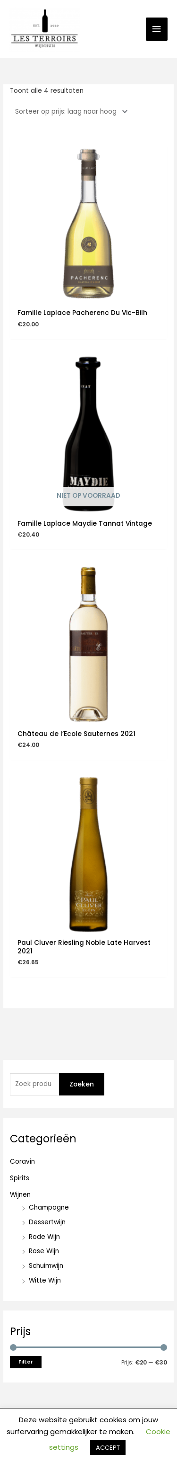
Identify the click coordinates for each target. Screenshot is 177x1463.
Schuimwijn (46, 1265)
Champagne (49, 1207)
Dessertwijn (47, 1222)
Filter (25, 1361)
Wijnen (20, 1194)
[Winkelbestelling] (69, 111)
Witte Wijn (45, 1280)
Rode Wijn (44, 1236)
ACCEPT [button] (108, 1447)
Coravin (22, 1161)
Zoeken (81, 1084)
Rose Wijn (44, 1251)
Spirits (19, 1178)
